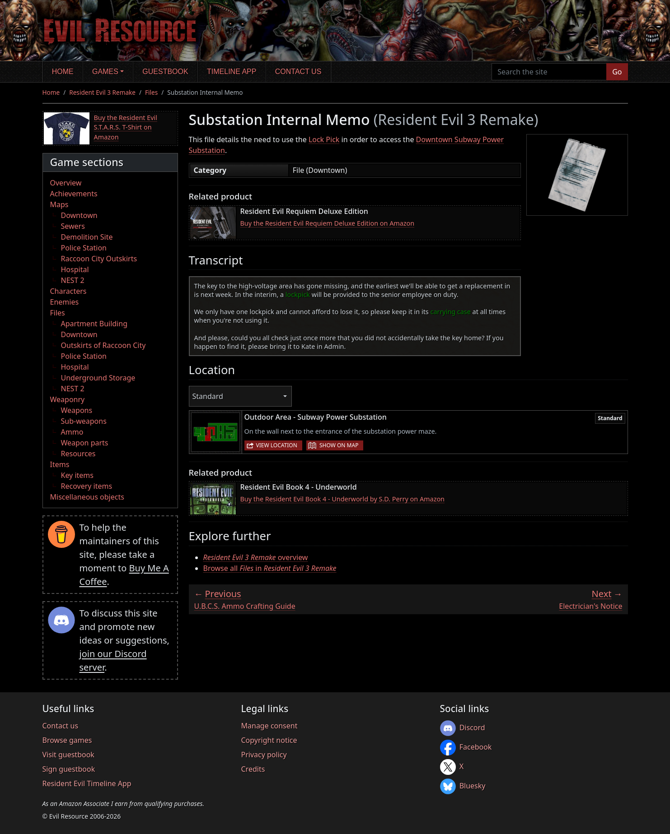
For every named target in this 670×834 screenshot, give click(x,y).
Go (617, 72)
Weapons (77, 410)
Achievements (74, 194)
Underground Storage (98, 378)
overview (255, 557)
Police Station (84, 248)
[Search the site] (549, 71)
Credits (253, 769)
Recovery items (86, 486)
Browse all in (270, 568)
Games (105, 71)
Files (151, 92)
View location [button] (276, 445)
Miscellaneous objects (87, 497)
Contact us (298, 71)
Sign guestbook (68, 769)
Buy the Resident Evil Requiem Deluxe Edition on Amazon (327, 223)
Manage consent (269, 726)
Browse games (67, 740)
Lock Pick (324, 139)
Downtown (79, 215)
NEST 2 (72, 280)
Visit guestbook (68, 755)
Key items (77, 475)
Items (60, 464)
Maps (59, 204)
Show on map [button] (338, 445)
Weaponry (67, 399)
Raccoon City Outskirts (99, 259)
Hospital (75, 269)
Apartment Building (94, 324)
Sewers (73, 226)
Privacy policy (264, 755)
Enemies (64, 302)
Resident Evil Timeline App (86, 783)
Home (63, 71)
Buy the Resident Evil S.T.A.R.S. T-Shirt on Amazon (125, 127)
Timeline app (231, 71)
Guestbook (165, 71)
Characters (68, 291)
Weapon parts (84, 443)
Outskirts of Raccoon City (103, 345)
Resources (78, 454)
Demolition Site (87, 237)
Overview (66, 183)
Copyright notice (269, 740)
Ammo (72, 432)
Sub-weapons (84, 421)
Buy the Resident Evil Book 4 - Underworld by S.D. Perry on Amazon (342, 499)
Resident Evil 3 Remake (102, 92)
